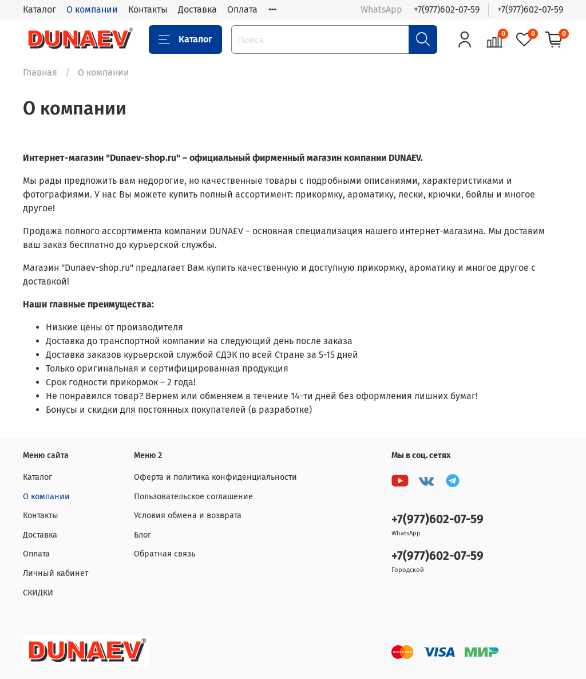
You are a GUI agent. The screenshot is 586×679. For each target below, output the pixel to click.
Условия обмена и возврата (187, 515)
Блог (142, 535)
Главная (40, 72)
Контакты (148, 9)
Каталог (39, 9)
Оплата (242, 9)
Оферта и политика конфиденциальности (215, 477)
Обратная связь (164, 554)
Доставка (197, 9)
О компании (92, 9)
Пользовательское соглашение (193, 497)
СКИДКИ (38, 593)
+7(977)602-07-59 (447, 9)
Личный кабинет (55, 573)
